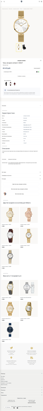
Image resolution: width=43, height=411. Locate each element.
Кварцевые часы (26, 124)
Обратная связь (4, 384)
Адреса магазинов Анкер (32, 402)
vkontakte (14, 407)
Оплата (2, 378)
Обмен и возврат (4, 381)
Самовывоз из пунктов (21, 175)
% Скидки (21, 178)
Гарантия (3, 379)
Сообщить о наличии (21, 76)
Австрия (25, 120)
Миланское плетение (12, 159)
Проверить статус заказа (6, 383)
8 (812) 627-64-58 (31, 400)
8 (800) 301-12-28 (11, 400)
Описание (21, 105)
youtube (18, 407)
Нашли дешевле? (37, 68)
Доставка (21, 172)
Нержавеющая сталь (27, 129)
